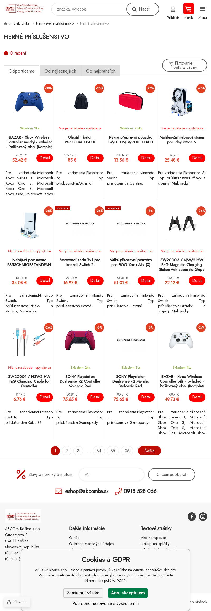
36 (126, 451)
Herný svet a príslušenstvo (55, 23)
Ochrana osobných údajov (91, 544)
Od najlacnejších (60, 71)
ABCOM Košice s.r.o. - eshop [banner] (27, 8)
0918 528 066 (140, 491)
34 (98, 451)
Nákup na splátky (155, 544)
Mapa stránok (195, 602)
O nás (74, 538)
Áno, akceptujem (128, 593)
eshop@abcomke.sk (86, 491)
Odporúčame (22, 71)
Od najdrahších (101, 71)
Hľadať (144, 9)
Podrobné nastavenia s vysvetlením (105, 603)
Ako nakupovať (153, 538)
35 (112, 451)
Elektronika (22, 23)
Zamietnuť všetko (83, 593)
